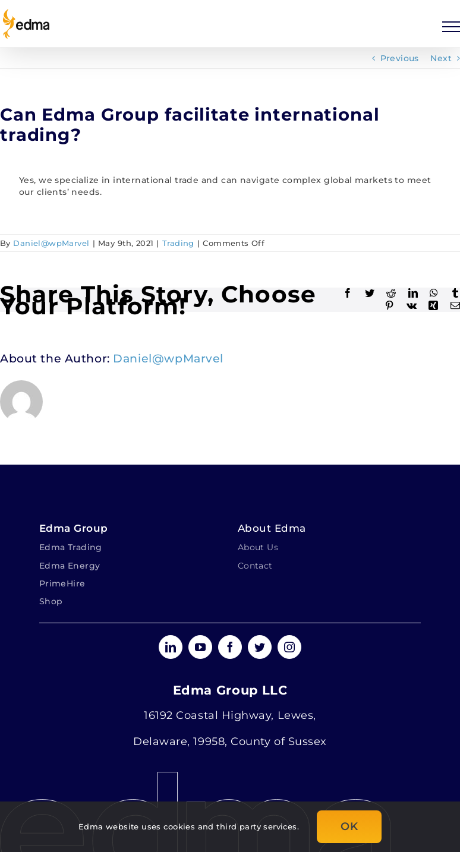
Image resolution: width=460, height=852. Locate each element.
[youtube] (200, 647)
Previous (399, 58)
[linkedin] (170, 647)
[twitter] (260, 647)
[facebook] (230, 647)
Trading (178, 243)
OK (349, 826)
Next (441, 58)
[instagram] (289, 647)
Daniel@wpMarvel (51, 243)
